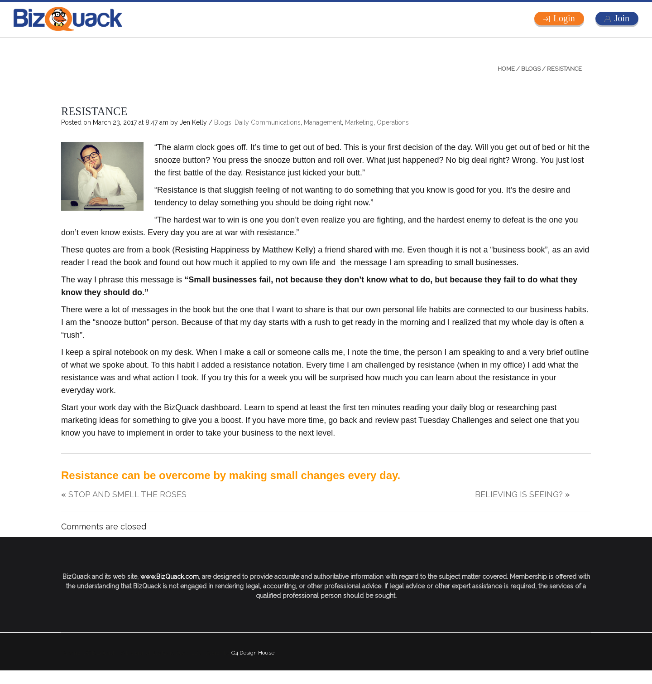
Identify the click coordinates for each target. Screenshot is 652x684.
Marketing (359, 122)
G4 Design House (252, 653)
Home (506, 68)
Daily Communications (268, 122)
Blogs (531, 68)
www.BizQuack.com (169, 576)
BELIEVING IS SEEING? (519, 494)
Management (323, 122)
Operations (393, 122)
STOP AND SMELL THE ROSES (127, 494)
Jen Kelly (193, 122)
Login (564, 18)
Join (621, 18)
